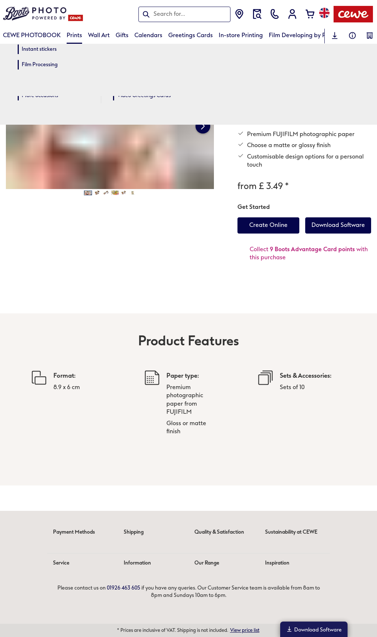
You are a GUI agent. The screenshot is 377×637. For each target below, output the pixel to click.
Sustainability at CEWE (291, 532)
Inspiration (277, 563)
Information (137, 563)
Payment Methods (74, 532)
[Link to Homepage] (75, 14)
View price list (245, 630)
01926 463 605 (123, 588)
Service (61, 563)
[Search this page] (184, 14)
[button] (292, 14)
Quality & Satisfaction (219, 532)
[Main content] (188, 275)
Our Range (206, 563)
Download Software (314, 629)
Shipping (134, 532)
